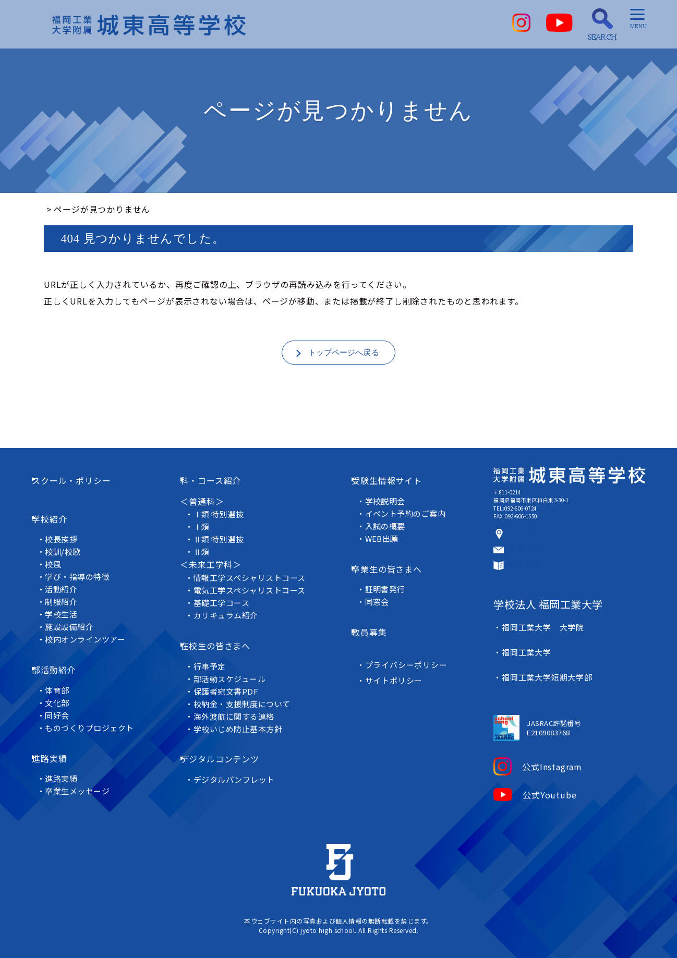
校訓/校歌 (71, 542)
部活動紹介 (66, 653)
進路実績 (61, 727)
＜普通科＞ (204, 506)
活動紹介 (69, 580)
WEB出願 (385, 543)
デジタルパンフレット (240, 755)
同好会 (65, 691)
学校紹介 (61, 517)
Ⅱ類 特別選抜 (224, 544)
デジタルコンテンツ (229, 742)
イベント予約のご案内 (409, 518)
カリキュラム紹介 (231, 620)
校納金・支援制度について (248, 694)
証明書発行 (388, 580)
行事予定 (215, 656)
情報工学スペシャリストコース (256, 582)
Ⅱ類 (207, 557)
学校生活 (69, 605)
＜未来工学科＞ (213, 570)
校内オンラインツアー (94, 630)
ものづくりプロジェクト (98, 703)
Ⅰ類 (207, 532)
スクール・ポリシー (83, 493)
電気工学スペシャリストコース (256, 595)
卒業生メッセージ (85, 752)
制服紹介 (69, 592)
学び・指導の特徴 (85, 567)
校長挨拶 (69, 530)
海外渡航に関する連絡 (240, 706)
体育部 (65, 666)
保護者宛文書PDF (232, 681)
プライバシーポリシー (409, 640)
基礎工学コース (227, 607)
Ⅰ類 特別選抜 (224, 519)
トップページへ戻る (343, 354)
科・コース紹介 (220, 493)
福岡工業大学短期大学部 (543, 690)
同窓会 (380, 592)
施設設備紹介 (77, 617)
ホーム (57, 209)
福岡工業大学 (522, 677)
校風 (61, 555)
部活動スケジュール (235, 669)
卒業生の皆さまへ (395, 567)
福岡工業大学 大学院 (539, 665)
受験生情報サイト (395, 493)
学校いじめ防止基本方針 (244, 719)
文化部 (65, 678)
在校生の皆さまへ (225, 643)
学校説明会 (388, 506)
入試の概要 (388, 531)
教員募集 (377, 616)
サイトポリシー (397, 656)
